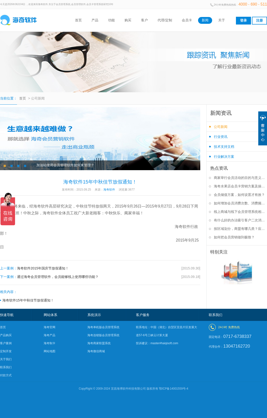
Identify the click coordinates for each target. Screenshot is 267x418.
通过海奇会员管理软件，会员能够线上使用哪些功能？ (100, 277)
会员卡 (187, 20)
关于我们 (6, 359)
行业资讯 (220, 137)
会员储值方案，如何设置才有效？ (239, 195)
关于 (221, 20)
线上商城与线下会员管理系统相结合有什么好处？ (240, 212)
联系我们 (6, 367)
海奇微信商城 (96, 351)
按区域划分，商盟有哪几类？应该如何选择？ (240, 229)
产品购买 (6, 335)
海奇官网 (49, 327)
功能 (111, 20)
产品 (95, 20)
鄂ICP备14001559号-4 (173, 388)
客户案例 (6, 343)
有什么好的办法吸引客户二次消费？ (240, 220)
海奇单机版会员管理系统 (103, 327)
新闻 (205, 20)
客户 (144, 20)
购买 (128, 20)
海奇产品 (49, 335)
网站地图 (49, 351)
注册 (259, 20)
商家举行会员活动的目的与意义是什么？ (240, 178)
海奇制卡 (49, 343)
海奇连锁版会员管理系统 (103, 335)
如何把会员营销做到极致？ (234, 237)
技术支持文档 (224, 147)
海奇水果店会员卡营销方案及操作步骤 (240, 186)
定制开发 (6, 351)
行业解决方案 (224, 157)
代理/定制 (165, 20)
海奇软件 (182, 227)
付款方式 (6, 375)
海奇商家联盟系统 (99, 343)
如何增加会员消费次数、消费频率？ (240, 203)
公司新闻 (220, 127)
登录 (243, 20)
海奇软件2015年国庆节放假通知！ (100, 268)
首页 (78, 20)
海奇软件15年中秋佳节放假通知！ (28, 300)
